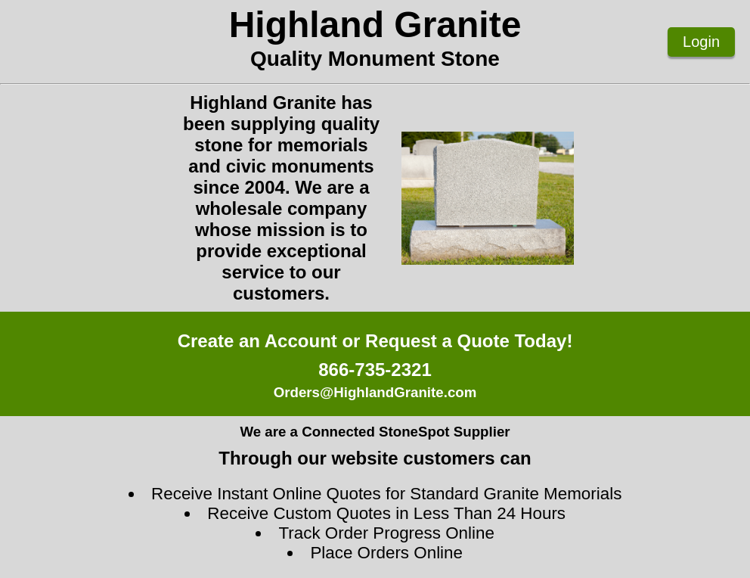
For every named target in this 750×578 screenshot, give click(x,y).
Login (701, 41)
